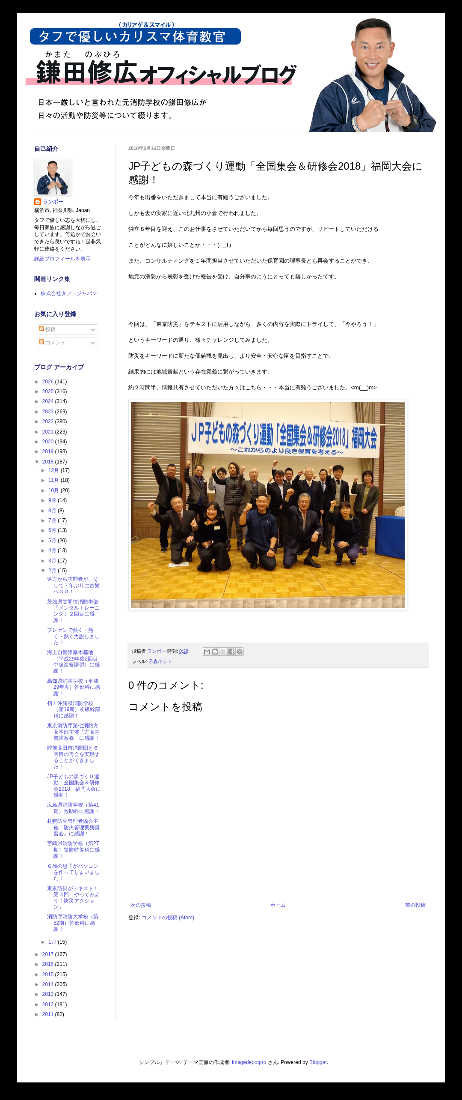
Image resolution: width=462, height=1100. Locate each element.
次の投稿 (140, 905)
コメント (52, 343)
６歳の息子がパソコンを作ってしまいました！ (73, 872)
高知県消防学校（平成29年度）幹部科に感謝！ (73, 687)
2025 (48, 392)
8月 (53, 511)
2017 (48, 954)
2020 (48, 442)
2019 (48, 451)
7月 (53, 520)
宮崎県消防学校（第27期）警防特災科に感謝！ (73, 849)
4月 (53, 550)
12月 (54, 470)
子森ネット (160, 661)
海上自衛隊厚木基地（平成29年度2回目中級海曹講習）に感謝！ (73, 661)
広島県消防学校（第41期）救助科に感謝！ (73, 808)
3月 (53, 561)
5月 (53, 541)
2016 (48, 964)
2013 (48, 994)
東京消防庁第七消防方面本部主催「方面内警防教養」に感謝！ (73, 732)
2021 (48, 432)
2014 (48, 984)
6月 (53, 530)
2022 (48, 421)
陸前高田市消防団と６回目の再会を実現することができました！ (73, 757)
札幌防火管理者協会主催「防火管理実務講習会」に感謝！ (73, 827)
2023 (48, 412)
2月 (53, 571)
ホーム (278, 905)
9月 (53, 500)
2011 (48, 1014)
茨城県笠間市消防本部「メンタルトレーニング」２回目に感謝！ (73, 611)
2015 (48, 974)
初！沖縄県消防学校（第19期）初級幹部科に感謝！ (73, 709)
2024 (48, 401)
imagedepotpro (249, 1062)
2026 (48, 382)
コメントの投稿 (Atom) (168, 918)
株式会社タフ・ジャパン (69, 293)
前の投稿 (415, 905)
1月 (53, 942)
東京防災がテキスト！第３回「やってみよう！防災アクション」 (73, 897)
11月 (54, 480)
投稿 (47, 329)
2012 (48, 1004)
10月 (54, 490)
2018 (48, 462)
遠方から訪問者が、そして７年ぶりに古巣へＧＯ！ (73, 585)
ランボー (53, 202)
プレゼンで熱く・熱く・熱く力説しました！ (73, 636)
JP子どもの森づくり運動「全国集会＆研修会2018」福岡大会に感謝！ (74, 786)
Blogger (318, 1062)
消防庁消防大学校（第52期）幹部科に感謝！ (72, 923)
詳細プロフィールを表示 (62, 259)
